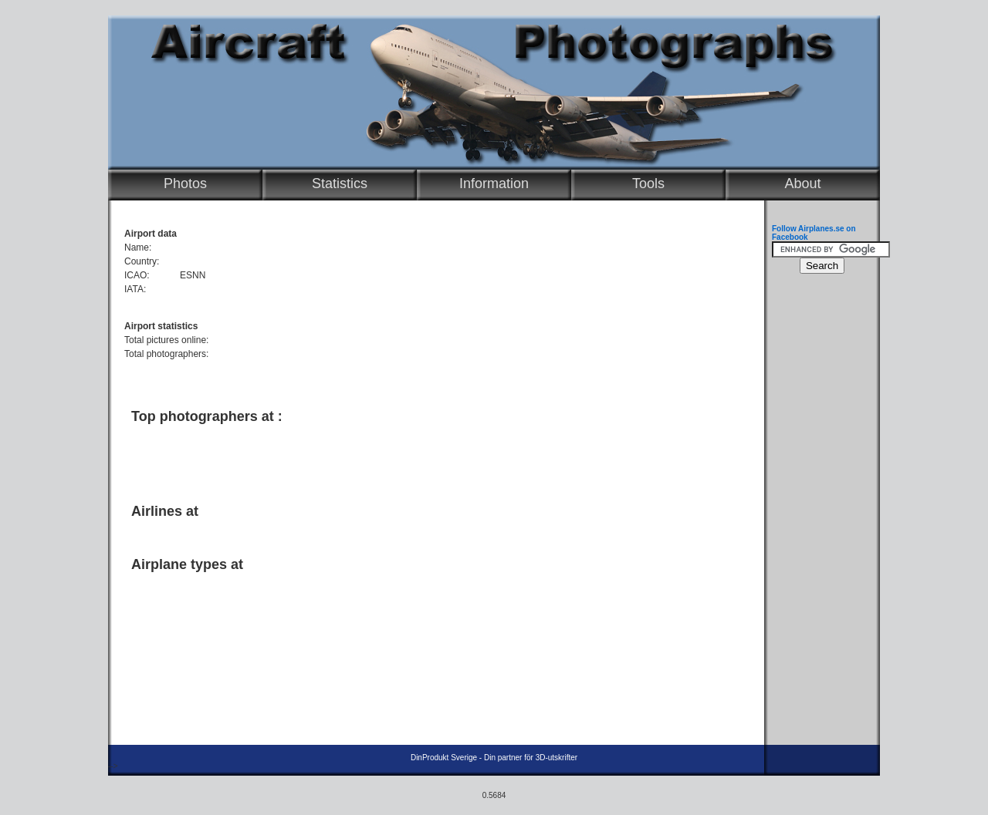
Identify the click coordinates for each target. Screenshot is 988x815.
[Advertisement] (432, 457)
